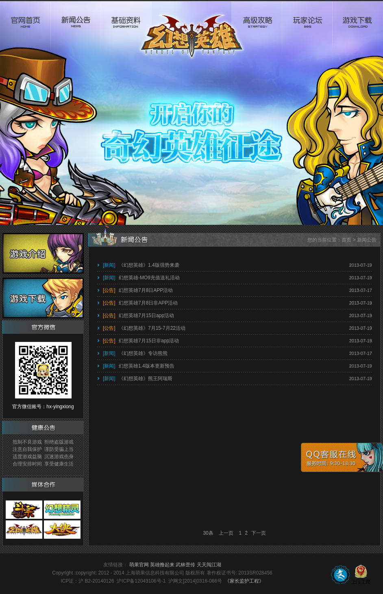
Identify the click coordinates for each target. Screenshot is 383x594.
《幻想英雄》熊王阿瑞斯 (137, 378)
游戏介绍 (43, 253)
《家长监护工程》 (244, 581)
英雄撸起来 (162, 565)
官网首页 (25, 31)
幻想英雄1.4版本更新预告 (138, 366)
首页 (346, 240)
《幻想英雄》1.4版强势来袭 (141, 265)
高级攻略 (256, 31)
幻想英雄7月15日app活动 (138, 315)
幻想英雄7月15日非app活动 (141, 341)
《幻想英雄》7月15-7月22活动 (144, 328)
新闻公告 (75, 31)
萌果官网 (139, 565)
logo (191, 31)
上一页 (226, 533)
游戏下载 (357, 31)
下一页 (258, 533)
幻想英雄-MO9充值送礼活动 (141, 278)
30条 (208, 533)
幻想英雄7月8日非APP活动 (140, 303)
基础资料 (126, 31)
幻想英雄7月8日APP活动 (138, 290)
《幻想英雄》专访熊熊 (135, 353)
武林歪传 (185, 565)
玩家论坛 (307, 31)
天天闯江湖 (209, 565)
